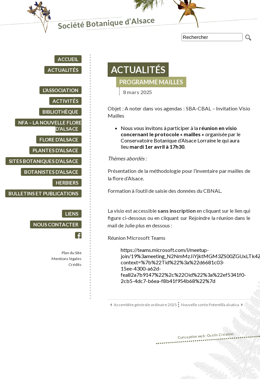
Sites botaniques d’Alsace (43, 161)
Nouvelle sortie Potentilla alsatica (210, 304)
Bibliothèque (60, 112)
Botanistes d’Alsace (51, 172)
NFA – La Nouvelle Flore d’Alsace (50, 126)
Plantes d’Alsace (55, 150)
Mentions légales (67, 258)
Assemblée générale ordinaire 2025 (145, 304)
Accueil (68, 59)
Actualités (63, 70)
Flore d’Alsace (58, 139)
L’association (60, 90)
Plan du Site (72, 252)
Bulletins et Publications (43, 193)
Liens (71, 214)
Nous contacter (55, 224)
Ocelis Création (220, 335)
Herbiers (67, 183)
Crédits (75, 264)
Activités (65, 101)
